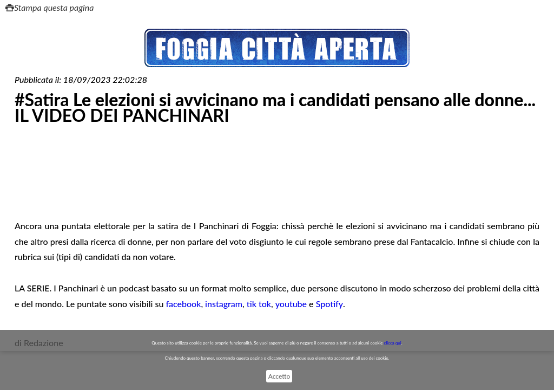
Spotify (329, 303)
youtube (291, 303)
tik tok (259, 303)
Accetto (279, 376)
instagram (223, 303)
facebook (183, 303)
